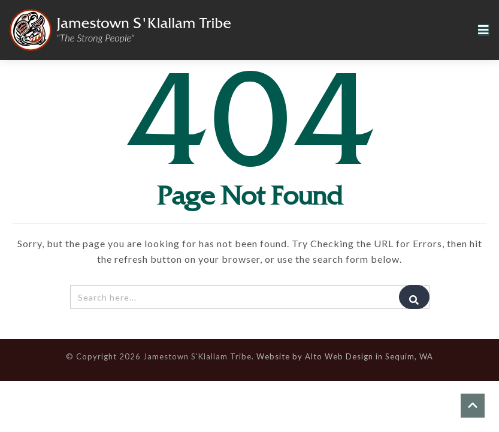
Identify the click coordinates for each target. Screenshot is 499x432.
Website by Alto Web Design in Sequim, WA (344, 356)
